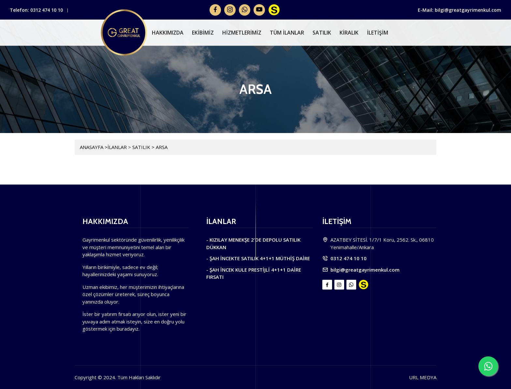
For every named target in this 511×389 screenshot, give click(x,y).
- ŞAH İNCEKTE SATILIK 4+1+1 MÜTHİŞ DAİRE (258, 258)
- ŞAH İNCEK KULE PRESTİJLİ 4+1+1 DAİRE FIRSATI (253, 273)
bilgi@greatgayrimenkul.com (365, 269)
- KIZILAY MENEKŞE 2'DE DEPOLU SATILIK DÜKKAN (253, 243)
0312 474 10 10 (46, 10)
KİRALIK (349, 32)
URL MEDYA (422, 377)
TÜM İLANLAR (287, 32)
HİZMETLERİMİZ (241, 32)
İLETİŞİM (377, 32)
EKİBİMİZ (203, 32)
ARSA (162, 147)
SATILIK (322, 32)
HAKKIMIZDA (167, 32)
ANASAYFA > (94, 147)
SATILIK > (144, 147)
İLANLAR (118, 147)
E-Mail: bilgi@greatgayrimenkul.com (459, 10)
